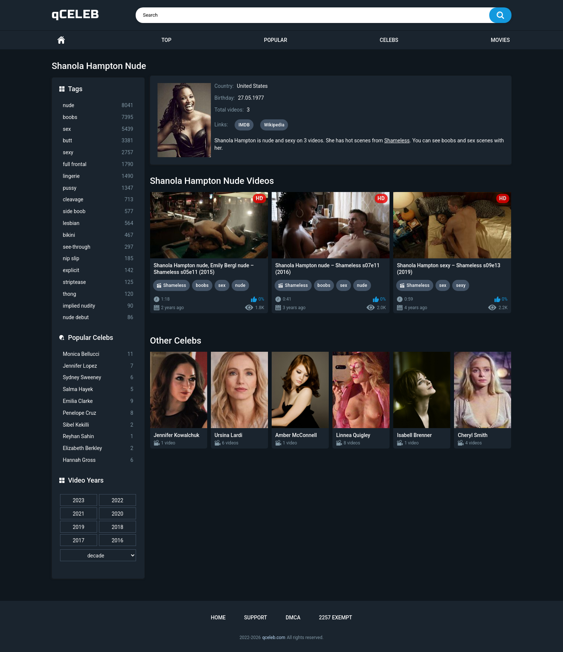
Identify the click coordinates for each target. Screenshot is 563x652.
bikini (98, 235)
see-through (98, 247)
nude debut (98, 317)
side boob (98, 211)
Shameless (397, 140)
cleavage (98, 199)
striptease (98, 282)
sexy (98, 152)
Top (166, 40)
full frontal (98, 164)
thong (98, 294)
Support (255, 617)
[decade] (98, 555)
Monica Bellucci (98, 354)
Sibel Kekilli (98, 425)
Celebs (389, 40)
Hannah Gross (98, 460)
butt (98, 141)
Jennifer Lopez (98, 366)
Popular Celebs (90, 337)
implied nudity (98, 306)
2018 (117, 527)
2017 (78, 540)
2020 (117, 514)
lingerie (98, 176)
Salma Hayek (98, 389)
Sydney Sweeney (98, 377)
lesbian (98, 223)
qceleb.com (273, 637)
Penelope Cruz (98, 413)
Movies (500, 40)
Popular (275, 40)
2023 (78, 500)
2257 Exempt (335, 617)
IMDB (244, 125)
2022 (117, 500)
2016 (117, 540)
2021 (78, 514)
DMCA (293, 617)
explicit (98, 270)
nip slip (98, 258)
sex (98, 129)
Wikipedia (274, 125)
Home (61, 40)
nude (98, 105)
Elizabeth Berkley (98, 448)
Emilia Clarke (98, 401)
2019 (78, 527)
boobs (98, 117)
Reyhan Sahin (98, 436)
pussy (98, 188)
